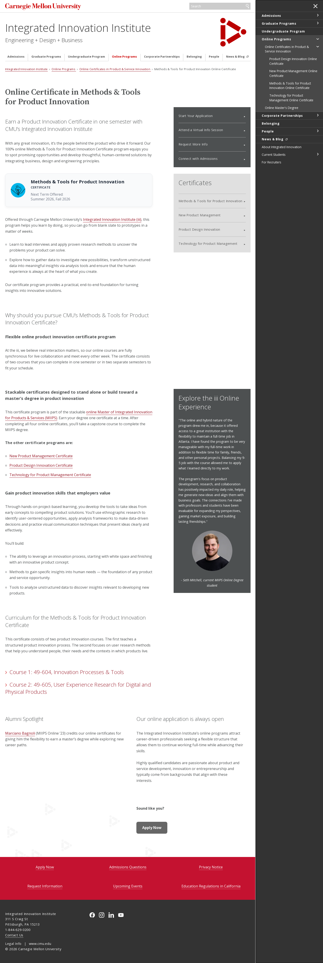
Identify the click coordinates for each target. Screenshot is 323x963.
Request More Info (193, 144)
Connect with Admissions (198, 158)
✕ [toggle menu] (315, 6)
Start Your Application (196, 116)
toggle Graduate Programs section (317, 23)
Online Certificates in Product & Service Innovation (115, 69)
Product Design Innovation (199, 229)
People (214, 57)
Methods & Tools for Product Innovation (210, 201)
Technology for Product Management (208, 243)
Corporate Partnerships (162, 57)
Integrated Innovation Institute (78, 28)
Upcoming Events (127, 886)
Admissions (15, 57)
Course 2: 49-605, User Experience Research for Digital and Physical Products (78, 688)
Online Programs (124, 57)
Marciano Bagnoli (20, 733)
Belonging (194, 57)
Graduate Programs (46, 57)
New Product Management (200, 215)
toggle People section (317, 131)
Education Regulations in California (210, 886)
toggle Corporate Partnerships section (317, 115)
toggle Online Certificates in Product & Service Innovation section (317, 46)
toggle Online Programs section (317, 38)
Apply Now (152, 827)
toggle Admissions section (317, 15)
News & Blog (235, 57)
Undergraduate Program (86, 57)
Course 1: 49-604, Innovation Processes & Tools (66, 672)
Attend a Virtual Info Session (201, 130)
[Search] (220, 6)
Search (247, 6)
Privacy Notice (211, 867)
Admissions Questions (127, 867)
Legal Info (13, 943)
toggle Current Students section (317, 154)
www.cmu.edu (40, 943)
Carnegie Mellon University (43, 6)
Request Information (44, 886)
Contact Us (14, 935)
